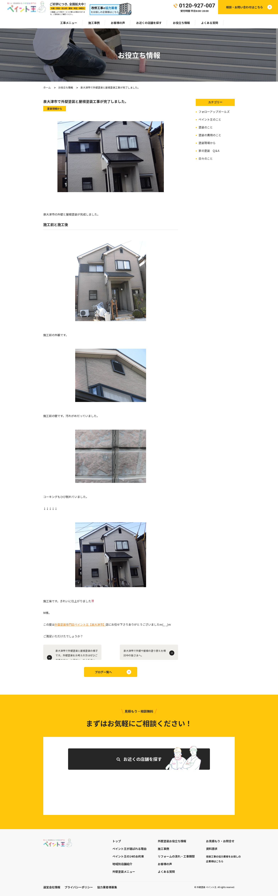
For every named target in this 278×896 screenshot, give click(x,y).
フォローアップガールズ (214, 111)
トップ (116, 841)
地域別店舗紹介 (122, 864)
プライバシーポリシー (79, 887)
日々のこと (206, 158)
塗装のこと (206, 127)
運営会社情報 (51, 887)
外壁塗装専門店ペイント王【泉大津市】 (80, 624)
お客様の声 (118, 23)
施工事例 (94, 23)
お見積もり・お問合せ (220, 841)
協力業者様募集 (107, 887)
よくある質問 (209, 23)
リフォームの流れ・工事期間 (176, 856)
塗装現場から (207, 143)
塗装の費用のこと (210, 135)
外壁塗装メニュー (123, 871)
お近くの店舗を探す (149, 23)
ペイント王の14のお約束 (128, 856)
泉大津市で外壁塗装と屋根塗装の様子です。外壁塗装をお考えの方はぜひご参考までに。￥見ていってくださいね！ (76, 654)
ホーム (47, 87)
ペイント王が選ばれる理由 (129, 849)
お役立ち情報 (181, 23)
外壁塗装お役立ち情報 (172, 841)
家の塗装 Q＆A (209, 150)
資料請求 (211, 849)
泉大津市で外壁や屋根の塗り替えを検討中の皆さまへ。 (145, 653)
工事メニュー (68, 23)
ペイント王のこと (210, 119)
